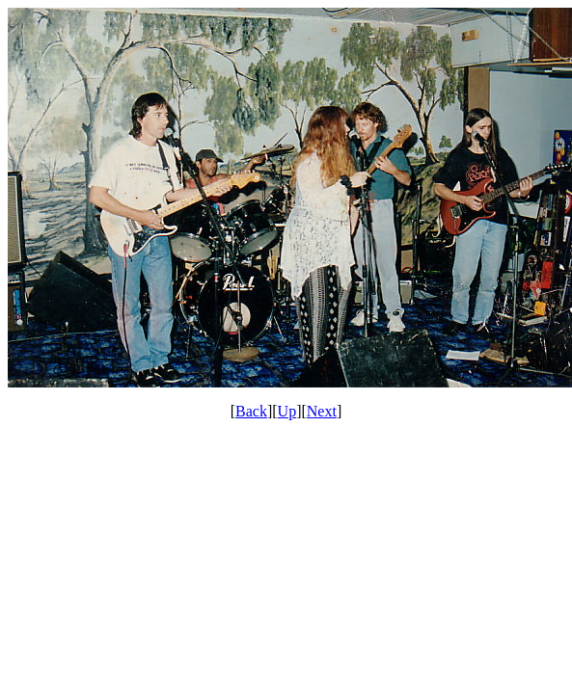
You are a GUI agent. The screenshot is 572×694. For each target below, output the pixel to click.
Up (287, 411)
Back (251, 411)
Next (322, 411)
